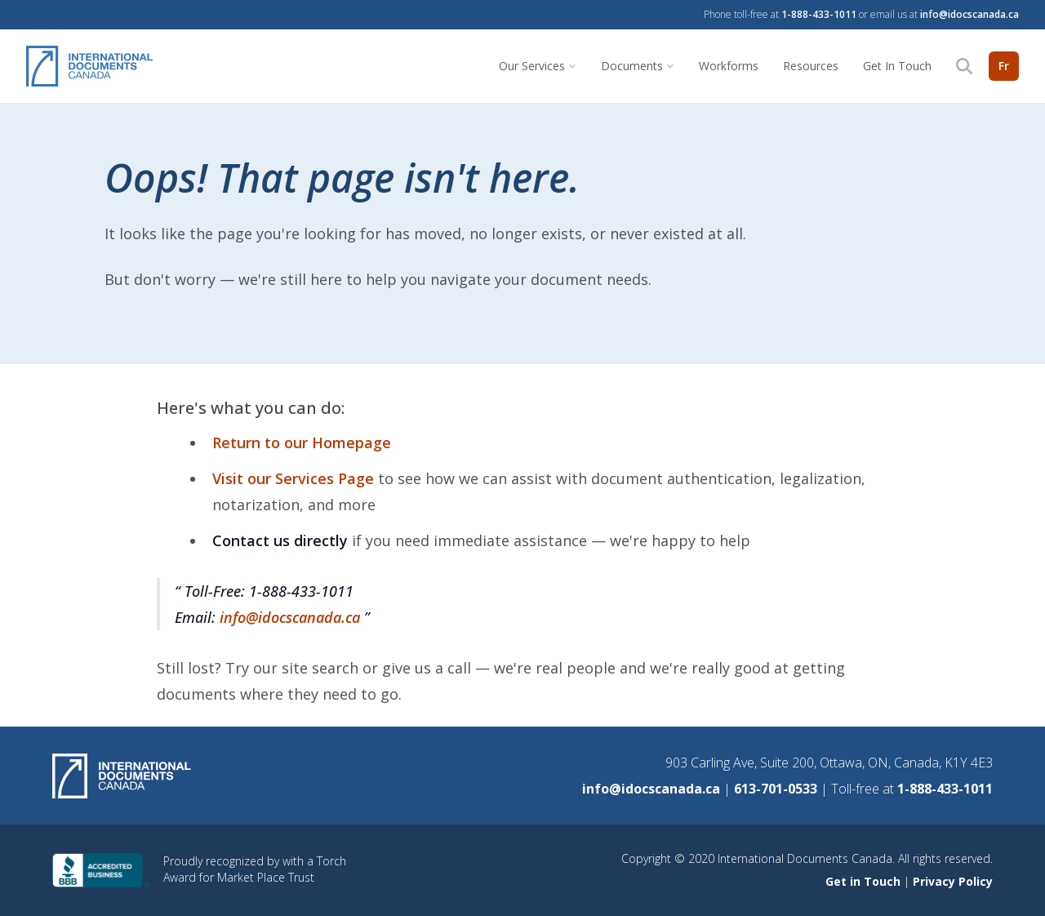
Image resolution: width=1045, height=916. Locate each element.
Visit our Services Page (295, 478)
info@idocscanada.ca (969, 14)
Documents (637, 65)
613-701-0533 (777, 789)
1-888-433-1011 (818, 14)
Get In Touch (897, 65)
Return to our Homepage (301, 442)
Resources (810, 65)
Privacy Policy (953, 881)
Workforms (728, 65)
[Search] (964, 66)
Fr (1003, 65)
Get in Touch (864, 881)
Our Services (537, 65)
